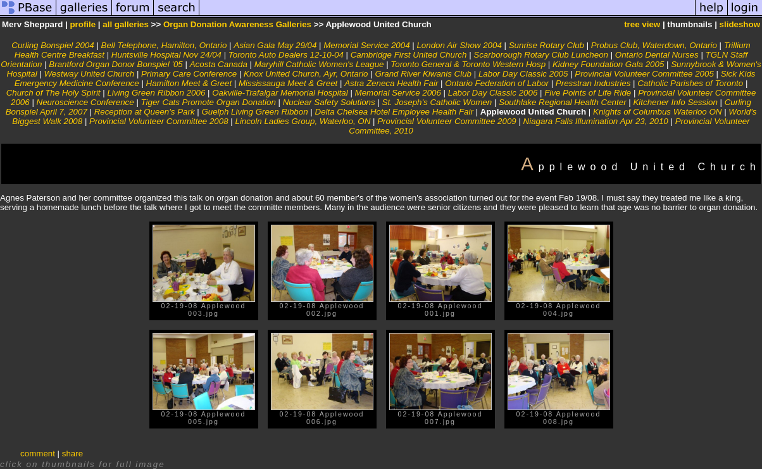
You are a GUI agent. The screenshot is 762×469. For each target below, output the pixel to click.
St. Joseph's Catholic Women (437, 102)
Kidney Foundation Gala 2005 (608, 64)
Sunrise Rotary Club (546, 45)
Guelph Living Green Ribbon (254, 111)
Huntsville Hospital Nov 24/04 (166, 54)
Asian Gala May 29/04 (275, 45)
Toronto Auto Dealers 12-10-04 (286, 54)
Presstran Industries (593, 83)
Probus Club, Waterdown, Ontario (654, 45)
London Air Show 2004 (458, 45)
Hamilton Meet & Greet (189, 83)
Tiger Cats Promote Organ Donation (208, 102)
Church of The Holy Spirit (53, 92)
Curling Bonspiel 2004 (52, 45)
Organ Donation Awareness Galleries (237, 24)
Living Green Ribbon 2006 (156, 92)
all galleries (126, 24)
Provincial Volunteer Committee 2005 (644, 73)
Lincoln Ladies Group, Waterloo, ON (302, 121)
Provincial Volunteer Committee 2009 (446, 121)
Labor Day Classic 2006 (493, 92)
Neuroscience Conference (85, 102)
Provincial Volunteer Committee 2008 (158, 121)
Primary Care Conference (189, 73)
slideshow (740, 24)
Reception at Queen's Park (144, 111)
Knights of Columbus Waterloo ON (657, 111)
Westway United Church (89, 73)
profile (83, 24)
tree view (642, 24)
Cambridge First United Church (409, 54)
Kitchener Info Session (675, 102)
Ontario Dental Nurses (657, 54)
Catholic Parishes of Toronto (690, 83)
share (72, 453)
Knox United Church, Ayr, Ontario (306, 73)
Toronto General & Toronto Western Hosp (468, 64)
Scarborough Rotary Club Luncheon (540, 54)
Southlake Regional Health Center (563, 102)
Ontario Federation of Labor (497, 83)
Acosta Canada (218, 64)
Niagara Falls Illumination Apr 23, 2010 (595, 121)
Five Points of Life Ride (587, 92)
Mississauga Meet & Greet (288, 83)
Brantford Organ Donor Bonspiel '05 (115, 64)
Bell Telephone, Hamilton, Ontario (164, 45)
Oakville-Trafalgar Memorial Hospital (280, 92)
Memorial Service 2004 (366, 45)
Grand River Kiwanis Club (423, 73)
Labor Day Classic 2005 (523, 73)
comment (37, 453)
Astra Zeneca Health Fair (391, 83)
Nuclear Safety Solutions (329, 102)
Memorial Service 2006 (398, 92)
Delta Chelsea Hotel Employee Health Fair (394, 111)
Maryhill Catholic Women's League (319, 64)
